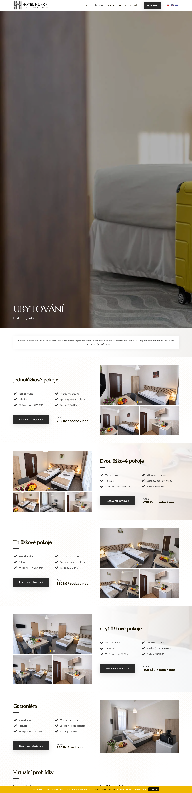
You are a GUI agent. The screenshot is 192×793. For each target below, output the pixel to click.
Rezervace (152, 5)
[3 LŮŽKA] (139, 566)
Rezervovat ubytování (31, 419)
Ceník (111, 5)
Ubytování (99, 5)
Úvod (86, 5)
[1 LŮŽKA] (139, 404)
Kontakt (134, 5)
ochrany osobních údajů (105, 789)
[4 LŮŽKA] (52, 652)
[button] (137, 402)
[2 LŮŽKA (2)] (52, 490)
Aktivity (122, 5)
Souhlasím (154, 789)
